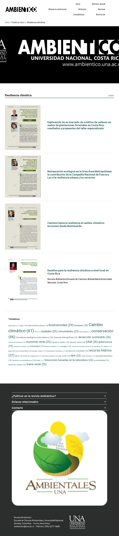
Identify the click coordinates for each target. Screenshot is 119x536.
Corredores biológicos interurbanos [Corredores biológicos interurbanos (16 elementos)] (34, 337)
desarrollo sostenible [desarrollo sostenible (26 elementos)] (94, 337)
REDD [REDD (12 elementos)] (18, 356)
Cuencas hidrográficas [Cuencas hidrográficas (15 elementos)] (66, 337)
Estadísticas (79, 14)
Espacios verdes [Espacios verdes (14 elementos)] (60, 342)
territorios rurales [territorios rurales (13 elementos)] (17, 365)
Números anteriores (58, 9)
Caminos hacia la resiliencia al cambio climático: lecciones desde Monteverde (76, 224)
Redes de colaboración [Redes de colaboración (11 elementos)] (32, 356)
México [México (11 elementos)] (108, 346)
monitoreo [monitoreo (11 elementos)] (98, 346)
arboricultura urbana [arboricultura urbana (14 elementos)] (38, 325)
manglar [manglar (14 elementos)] (65, 346)
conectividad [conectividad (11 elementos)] (85, 332)
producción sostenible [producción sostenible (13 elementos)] (77, 351)
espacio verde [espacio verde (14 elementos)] (77, 342)
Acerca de (100, 14)
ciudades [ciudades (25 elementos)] (49, 331)
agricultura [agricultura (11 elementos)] (13, 326)
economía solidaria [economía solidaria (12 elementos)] (17, 342)
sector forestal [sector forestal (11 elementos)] (87, 356)
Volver (111, 95)
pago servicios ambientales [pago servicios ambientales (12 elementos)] (20, 351)
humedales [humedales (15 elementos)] (37, 346)
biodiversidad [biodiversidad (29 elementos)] (61, 325)
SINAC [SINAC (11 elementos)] (40, 360)
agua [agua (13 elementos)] (23, 325)
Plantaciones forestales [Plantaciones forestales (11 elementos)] (56, 351)
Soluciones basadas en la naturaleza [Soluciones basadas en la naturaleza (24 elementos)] (68, 360)
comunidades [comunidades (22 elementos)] (68, 331)
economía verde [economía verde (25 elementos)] (38, 342)
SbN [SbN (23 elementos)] (75, 355)
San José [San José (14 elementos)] (64, 356)
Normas (101, 9)
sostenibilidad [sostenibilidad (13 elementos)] (101, 360)
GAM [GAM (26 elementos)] (92, 342)
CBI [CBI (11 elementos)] (37, 332)
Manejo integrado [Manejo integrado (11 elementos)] (52, 346)
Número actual (98, 4)
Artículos (82, 9)
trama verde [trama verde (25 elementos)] (36, 364)
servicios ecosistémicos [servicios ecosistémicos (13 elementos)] (24, 360)
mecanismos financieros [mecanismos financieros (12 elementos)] (82, 346)
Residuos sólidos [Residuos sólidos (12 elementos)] (50, 356)
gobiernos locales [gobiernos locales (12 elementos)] (22, 346)
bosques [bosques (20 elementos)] (81, 325)
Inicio (78, 4)
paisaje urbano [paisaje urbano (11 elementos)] (39, 351)
